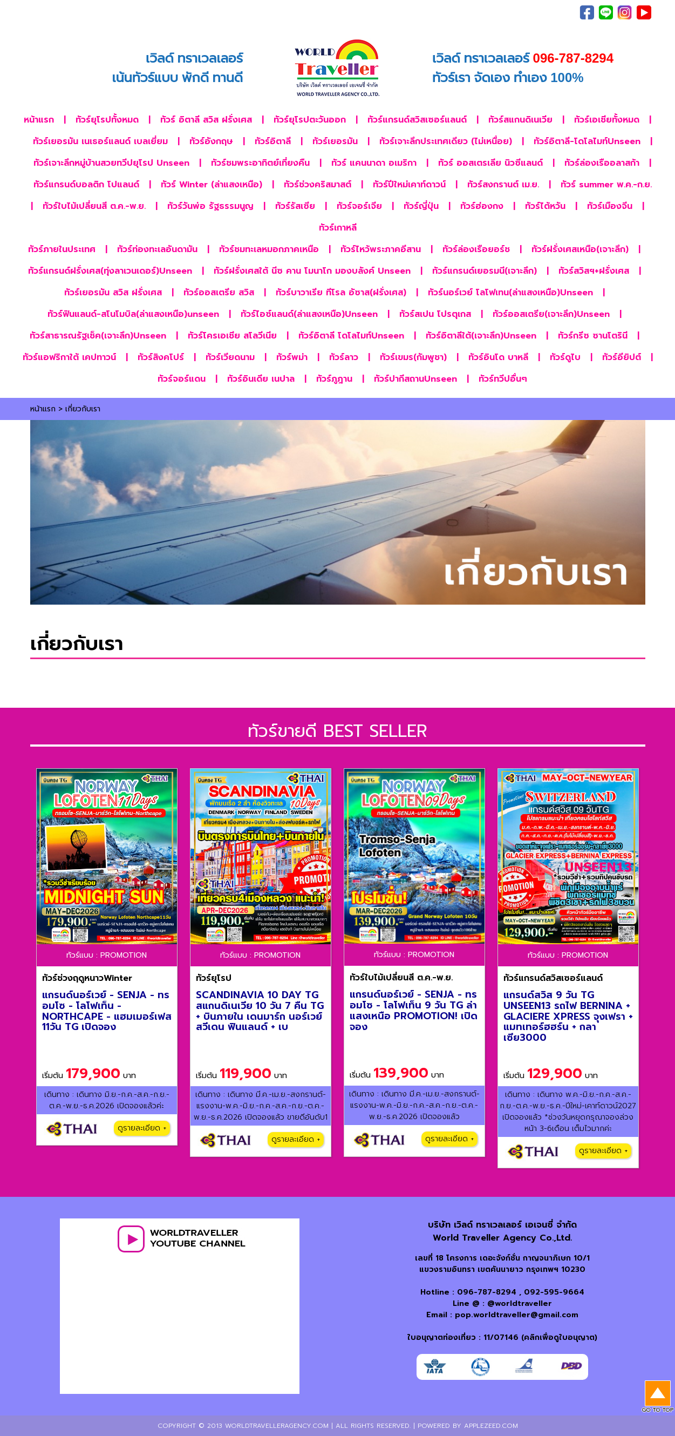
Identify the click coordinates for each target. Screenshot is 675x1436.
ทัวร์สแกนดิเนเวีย (520, 119)
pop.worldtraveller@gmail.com (516, 1314)
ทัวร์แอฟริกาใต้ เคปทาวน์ (69, 357)
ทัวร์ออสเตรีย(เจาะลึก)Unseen (551, 314)
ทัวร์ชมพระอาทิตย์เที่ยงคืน (260, 163)
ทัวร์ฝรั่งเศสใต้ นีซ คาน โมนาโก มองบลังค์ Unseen (312, 271)
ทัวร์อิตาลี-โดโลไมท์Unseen (587, 141)
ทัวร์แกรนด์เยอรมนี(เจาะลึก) (484, 271)
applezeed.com (491, 1426)
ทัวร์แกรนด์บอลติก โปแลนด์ (86, 184)
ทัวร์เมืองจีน (609, 206)
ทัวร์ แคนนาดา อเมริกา (374, 163)
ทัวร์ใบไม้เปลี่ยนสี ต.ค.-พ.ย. (94, 206)
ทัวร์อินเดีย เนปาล (261, 378)
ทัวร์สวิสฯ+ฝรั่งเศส (593, 271)
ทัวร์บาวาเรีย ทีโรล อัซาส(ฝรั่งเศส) (341, 292)
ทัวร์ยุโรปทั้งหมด (107, 119)
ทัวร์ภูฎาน (334, 378)
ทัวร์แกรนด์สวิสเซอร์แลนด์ (417, 119)
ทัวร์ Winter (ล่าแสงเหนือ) (211, 184)
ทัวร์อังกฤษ (211, 141)
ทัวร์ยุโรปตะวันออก (310, 119)
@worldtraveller (519, 1303)
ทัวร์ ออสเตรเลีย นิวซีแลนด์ (490, 163)
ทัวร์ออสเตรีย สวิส (218, 292)
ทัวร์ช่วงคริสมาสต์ (317, 184)
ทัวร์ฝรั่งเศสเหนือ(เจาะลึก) (580, 249)
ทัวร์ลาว (343, 357)
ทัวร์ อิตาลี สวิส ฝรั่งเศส (206, 119)
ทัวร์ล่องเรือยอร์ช (476, 249)
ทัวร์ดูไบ (565, 357)
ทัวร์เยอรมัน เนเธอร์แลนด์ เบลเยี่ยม (100, 141)
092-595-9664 (554, 1292)
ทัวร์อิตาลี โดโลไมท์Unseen (351, 335)
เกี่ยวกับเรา (484, 12)
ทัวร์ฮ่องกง (481, 206)
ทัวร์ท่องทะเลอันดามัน (157, 249)
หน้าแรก (39, 119)
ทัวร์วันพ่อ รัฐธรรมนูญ (210, 206)
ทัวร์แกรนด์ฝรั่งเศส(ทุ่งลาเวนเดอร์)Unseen (110, 271)
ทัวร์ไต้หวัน (545, 206)
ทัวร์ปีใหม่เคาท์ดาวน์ (409, 184)
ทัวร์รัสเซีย (295, 206)
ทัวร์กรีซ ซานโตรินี (593, 335)
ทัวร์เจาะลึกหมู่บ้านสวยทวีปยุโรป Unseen (111, 163)
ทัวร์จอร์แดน (182, 378)
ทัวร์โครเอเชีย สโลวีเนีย (232, 335)
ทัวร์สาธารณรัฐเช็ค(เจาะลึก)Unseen (98, 335)
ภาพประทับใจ (439, 12)
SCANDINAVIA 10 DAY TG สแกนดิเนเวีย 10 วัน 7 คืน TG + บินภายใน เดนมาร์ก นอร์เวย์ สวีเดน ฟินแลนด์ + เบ (260, 1010)
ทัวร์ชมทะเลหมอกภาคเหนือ (269, 249)
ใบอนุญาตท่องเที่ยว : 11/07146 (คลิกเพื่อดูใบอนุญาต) (502, 1337)
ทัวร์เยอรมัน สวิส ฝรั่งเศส (113, 292)
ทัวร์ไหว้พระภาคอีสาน (380, 249)
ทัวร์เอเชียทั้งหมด (606, 119)
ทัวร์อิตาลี (273, 141)
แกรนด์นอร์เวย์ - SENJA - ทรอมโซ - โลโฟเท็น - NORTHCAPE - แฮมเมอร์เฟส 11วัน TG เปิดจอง (107, 1010)
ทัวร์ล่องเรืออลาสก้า (601, 163)
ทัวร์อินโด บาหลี (498, 357)
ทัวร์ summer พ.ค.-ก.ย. (606, 184)
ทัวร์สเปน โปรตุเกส (435, 314)
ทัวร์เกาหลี (338, 227)
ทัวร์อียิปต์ (621, 357)
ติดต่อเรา (524, 12)
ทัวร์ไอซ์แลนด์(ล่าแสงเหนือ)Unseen (309, 314)
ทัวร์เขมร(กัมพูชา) (413, 357)
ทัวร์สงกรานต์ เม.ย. (503, 184)
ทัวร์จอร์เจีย (359, 206)
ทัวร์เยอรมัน (335, 141)
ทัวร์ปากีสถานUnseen (415, 378)
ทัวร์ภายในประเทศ (62, 249)
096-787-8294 (486, 1292)
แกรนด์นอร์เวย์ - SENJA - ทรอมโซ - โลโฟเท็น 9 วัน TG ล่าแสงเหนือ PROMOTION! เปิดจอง (414, 1010)
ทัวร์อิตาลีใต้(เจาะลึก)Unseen (481, 335)
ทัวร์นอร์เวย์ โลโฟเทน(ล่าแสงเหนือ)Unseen (510, 292)
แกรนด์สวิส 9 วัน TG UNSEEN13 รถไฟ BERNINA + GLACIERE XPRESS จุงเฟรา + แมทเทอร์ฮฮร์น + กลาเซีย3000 (568, 1016)
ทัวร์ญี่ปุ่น (421, 206)
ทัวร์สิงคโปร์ (161, 357)
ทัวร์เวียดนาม (230, 357)
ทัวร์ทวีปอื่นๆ (503, 378)
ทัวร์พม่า (292, 357)
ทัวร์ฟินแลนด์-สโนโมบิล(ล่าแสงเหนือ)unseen (133, 314)
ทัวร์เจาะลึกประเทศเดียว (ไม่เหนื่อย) (445, 141)
